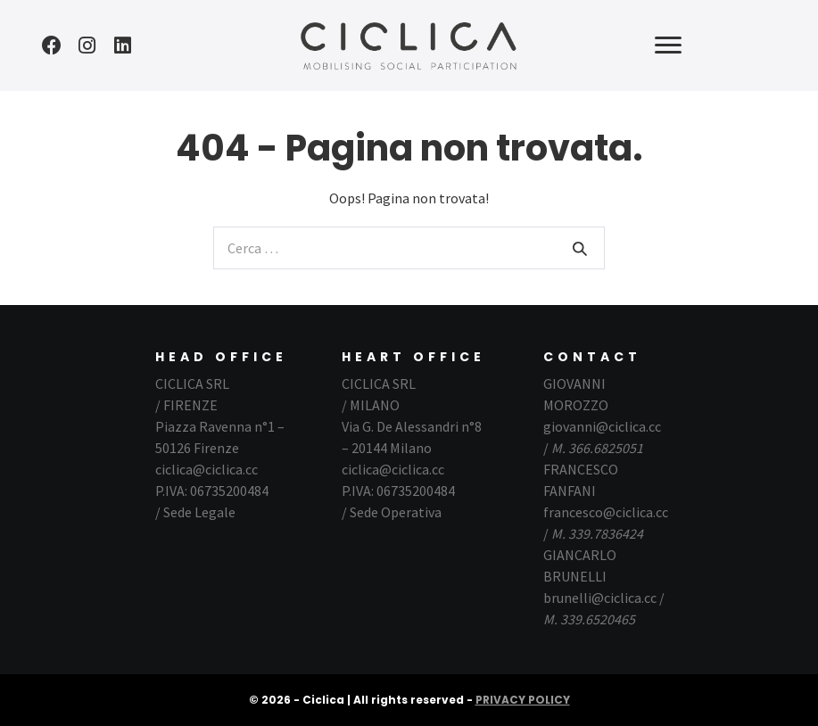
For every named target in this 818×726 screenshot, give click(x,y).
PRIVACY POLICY (522, 699)
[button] (51, 45)
